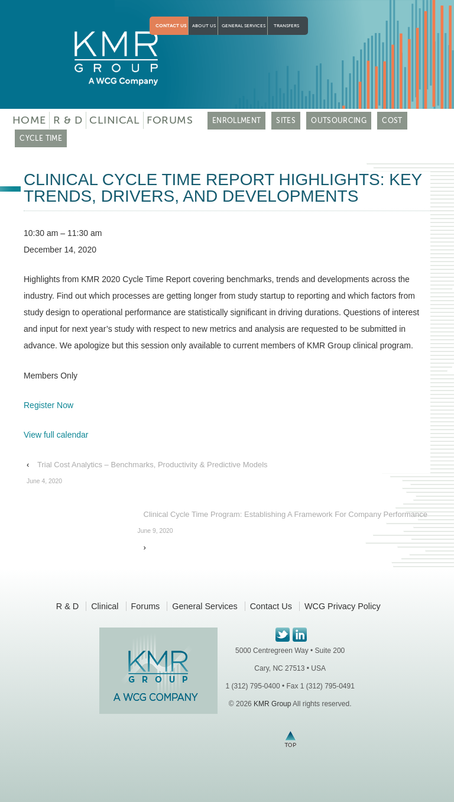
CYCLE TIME (41, 138)
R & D (68, 120)
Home (29, 120)
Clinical (114, 120)
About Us (204, 25)
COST (392, 121)
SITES (286, 121)
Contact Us (170, 25)
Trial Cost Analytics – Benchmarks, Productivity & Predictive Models (147, 475)
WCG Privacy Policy (342, 606)
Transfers (286, 25)
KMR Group (272, 704)
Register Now (48, 405)
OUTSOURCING (339, 121)
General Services (243, 25)
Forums (170, 120)
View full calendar (56, 434)
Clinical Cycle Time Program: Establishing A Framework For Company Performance (282, 524)
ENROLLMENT (236, 121)
